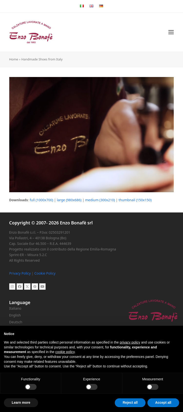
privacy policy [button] (130, 342)
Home (13, 59)
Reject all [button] (130, 402)
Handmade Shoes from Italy (42, 59)
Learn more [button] (21, 402)
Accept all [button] (163, 402)
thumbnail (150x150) (135, 200)
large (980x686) (69, 200)
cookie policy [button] (65, 352)
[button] (171, 32)
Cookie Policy (44, 273)
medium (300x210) (100, 200)
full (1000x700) (41, 200)
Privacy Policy (20, 273)
